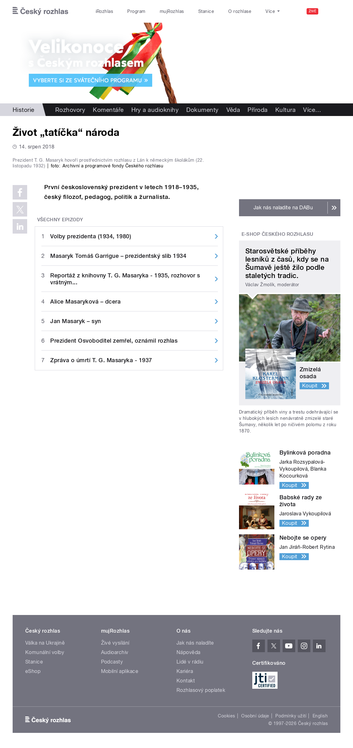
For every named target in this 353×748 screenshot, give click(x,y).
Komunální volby (44, 652)
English (320, 715)
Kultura (285, 109)
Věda (233, 109)
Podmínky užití (290, 715)
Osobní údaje (255, 715)
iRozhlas (104, 11)
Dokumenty (202, 109)
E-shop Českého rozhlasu (278, 234)
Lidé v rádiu (190, 662)
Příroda (257, 109)
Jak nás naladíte (195, 643)
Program (136, 11)
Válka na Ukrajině (45, 643)
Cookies (226, 715)
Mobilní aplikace (120, 671)
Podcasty (112, 662)
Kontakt (185, 681)
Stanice (206, 11)
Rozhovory (70, 109)
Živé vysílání (115, 643)
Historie (23, 109)
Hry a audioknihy (155, 109)
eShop (32, 671)
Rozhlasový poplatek (200, 690)
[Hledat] (331, 11)
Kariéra (184, 671)
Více (312, 109)
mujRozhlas (172, 11)
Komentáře (108, 109)
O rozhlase (239, 11)
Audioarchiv (115, 652)
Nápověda (188, 652)
